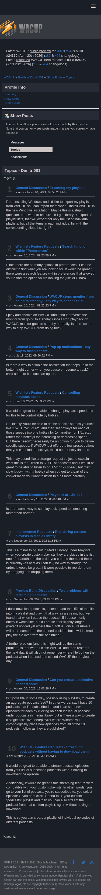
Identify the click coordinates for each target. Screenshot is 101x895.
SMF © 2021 (28, 862)
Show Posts (12, 103)
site (47, 871)
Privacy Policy (27, 871)
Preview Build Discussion (35, 591)
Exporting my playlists (67, 188)
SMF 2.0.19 (11, 862)
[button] (93, 6)
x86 (59, 51)
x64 (68, 51)
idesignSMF (11, 866)
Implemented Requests (33, 532)
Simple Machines (47, 862)
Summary (10, 94)
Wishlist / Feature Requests (37, 246)
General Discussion (31, 188)
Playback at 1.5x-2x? (66, 495)
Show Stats (11, 98)
